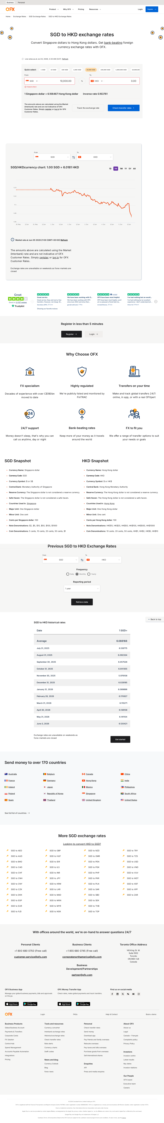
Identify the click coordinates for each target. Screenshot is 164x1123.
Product (52, 9)
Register (151, 9)
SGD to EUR (16, 906)
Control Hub (9, 1044)
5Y (130, 168)
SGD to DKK (16, 895)
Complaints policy (130, 1040)
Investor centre (129, 1056)
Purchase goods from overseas (96, 1051)
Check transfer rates (52, 1040)
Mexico (89, 787)
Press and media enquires (94, 1072)
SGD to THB (93, 906)
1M (121, 168)
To (90, 75)
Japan (50, 787)
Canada (89, 774)
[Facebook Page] (112, 994)
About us (127, 1028)
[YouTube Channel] (133, 994)
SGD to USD (132, 861)
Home (8, 16)
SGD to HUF (55, 856)
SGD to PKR (93, 878)
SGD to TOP (93, 911)
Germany (51, 780)
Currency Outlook (51, 1064)
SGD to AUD (16, 856)
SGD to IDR (55, 861)
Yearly (93, 574)
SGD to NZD (94, 850)
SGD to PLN (93, 884)
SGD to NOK (55, 911)
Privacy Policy (129, 1044)
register (48, 109)
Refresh (65, 59)
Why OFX (67, 9)
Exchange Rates (19, 16)
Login (42, 1014)
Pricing (81, 9)
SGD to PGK (93, 867)
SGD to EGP (16, 900)
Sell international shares (93, 1055)
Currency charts (50, 1047)
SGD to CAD (16, 867)
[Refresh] (23, 59)
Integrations (9, 1055)
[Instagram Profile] (139, 994)
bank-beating (113, 42)
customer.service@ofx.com (30, 956)
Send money (89, 1032)
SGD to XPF (132, 889)
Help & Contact (112, 1014)
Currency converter (52, 1028)
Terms (124, 1117)
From (26, 75)
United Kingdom (93, 800)
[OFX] (10, 9)
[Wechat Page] (128, 994)
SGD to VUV (132, 873)
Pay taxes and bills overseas (95, 1047)
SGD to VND (132, 867)
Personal (21, 2)
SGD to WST (132, 878)
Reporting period (82, 582)
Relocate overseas (91, 1044)
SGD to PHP (93, 873)
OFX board (128, 1080)
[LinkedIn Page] (117, 994)
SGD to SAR (93, 889)
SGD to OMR (94, 856)
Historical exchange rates (54, 1036)
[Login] (140, 9)
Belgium (51, 774)
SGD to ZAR (132, 895)
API (85, 1068)
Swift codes (49, 1051)
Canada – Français (131, 1036)
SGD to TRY (132, 850)
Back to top (154, 619)
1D (110, 168)
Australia (12, 774)
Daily (72, 574)
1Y (126, 168)
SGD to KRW (55, 884)
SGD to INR (55, 873)
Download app (89, 1036)
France (11, 780)
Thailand (51, 800)
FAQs (75, 1014)
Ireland (11, 787)
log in (56, 109)
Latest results (129, 1060)
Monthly (82, 574)
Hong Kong (109, 503)
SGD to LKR (55, 889)
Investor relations (130, 1068)
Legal (126, 1032)
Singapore (31, 503)
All (134, 168)
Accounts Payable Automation (17, 1051)
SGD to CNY (16, 884)
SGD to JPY (55, 878)
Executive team (130, 1084)
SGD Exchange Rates (37, 16)
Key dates (127, 1064)
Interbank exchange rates (54, 1032)
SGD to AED (16, 850)
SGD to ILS (55, 867)
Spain (11, 800)
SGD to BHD (16, 861)
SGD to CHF (16, 873)
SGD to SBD (93, 895)
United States (131, 800)
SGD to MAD (55, 895)
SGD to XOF (132, 884)
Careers (127, 1088)
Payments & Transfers (13, 1032)
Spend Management (13, 1047)
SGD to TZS (132, 856)
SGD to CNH (16, 878)
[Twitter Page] (123, 994)
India (127, 780)
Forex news (48, 1072)
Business (10, 2)
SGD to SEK (93, 900)
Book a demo (151, 1014)
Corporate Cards (11, 1036)
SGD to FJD (16, 911)
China (127, 774)
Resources (93, 9)
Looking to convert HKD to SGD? (82, 844)
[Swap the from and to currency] (82, 80)
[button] (43, 70)
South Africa (130, 793)
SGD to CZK (16, 889)
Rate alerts (48, 1044)
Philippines (130, 787)
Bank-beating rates (82, 428)
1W (115, 168)
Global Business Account (14, 1028)
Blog (46, 1068)
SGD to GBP (55, 850)
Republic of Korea (55, 793)
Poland (11, 793)
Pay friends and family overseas (96, 1040)
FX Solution (9, 1040)
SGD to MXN (55, 900)
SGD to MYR (55, 906)
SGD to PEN (93, 861)
